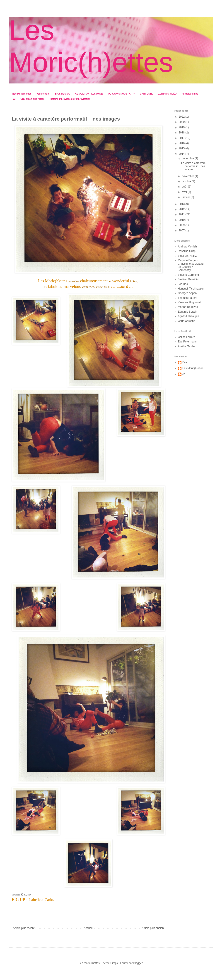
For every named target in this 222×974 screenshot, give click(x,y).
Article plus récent (23, 928)
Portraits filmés (189, 94)
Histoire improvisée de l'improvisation (69, 99)
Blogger (138, 963)
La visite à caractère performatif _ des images (193, 166)
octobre (187, 181)
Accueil (88, 928)
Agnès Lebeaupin (188, 316)
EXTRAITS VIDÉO (167, 94)
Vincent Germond (188, 274)
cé (183, 374)
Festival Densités (188, 279)
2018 (182, 132)
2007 (182, 230)
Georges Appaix (187, 293)
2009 (182, 225)
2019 (182, 127)
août (185, 186)
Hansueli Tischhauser (191, 288)
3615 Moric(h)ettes (21, 94)
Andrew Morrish (187, 246)
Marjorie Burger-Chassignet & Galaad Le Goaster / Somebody (190, 265)
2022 (182, 116)
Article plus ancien (153, 928)
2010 (182, 219)
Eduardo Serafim (188, 311)
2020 (182, 122)
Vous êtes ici (43, 94)
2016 (182, 143)
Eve (184, 362)
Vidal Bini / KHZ (187, 255)
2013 (182, 204)
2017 (182, 138)
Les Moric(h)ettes (192, 368)
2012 (182, 209)
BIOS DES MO (62, 94)
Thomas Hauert (187, 297)
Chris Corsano (186, 321)
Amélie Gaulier (187, 346)
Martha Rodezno (188, 307)
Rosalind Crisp (186, 251)
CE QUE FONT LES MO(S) (89, 94)
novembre (188, 176)
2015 (182, 148)
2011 (182, 214)
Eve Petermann (187, 341)
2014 (182, 153)
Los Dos (183, 284)
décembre (188, 158)
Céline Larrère (186, 337)
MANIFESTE (146, 94)
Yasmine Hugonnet (189, 302)
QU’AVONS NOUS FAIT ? (121, 94)
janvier (186, 197)
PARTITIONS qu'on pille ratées (28, 99)
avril (185, 192)
